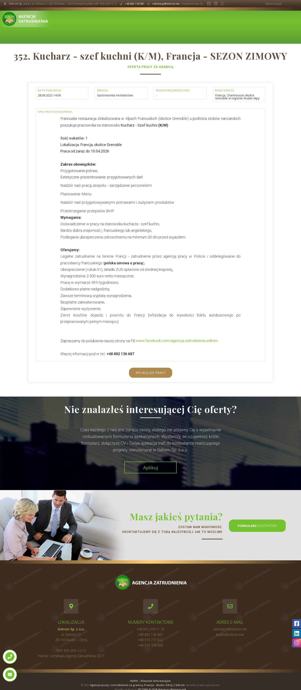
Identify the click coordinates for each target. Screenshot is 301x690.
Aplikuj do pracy (151, 373)
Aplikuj (150, 467)
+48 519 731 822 (150, 640)
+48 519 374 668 (150, 645)
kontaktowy (257, 526)
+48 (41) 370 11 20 (150, 629)
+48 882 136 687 (134, 3)
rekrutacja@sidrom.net (166, 3)
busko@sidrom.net (230, 634)
